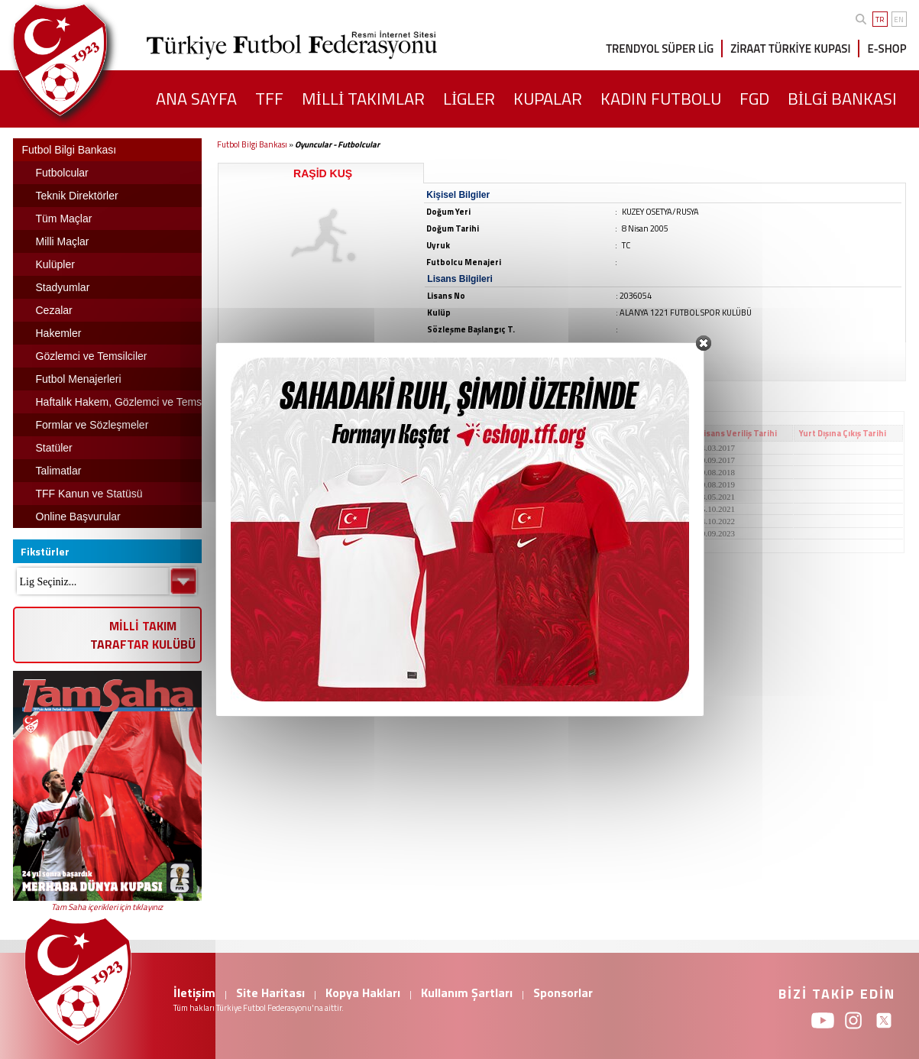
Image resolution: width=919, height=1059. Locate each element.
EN (899, 19)
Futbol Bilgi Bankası (252, 144)
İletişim (194, 992)
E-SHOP (886, 48)
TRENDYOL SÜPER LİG (660, 48)
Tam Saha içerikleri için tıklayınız (107, 907)
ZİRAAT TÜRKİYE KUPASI (790, 48)
